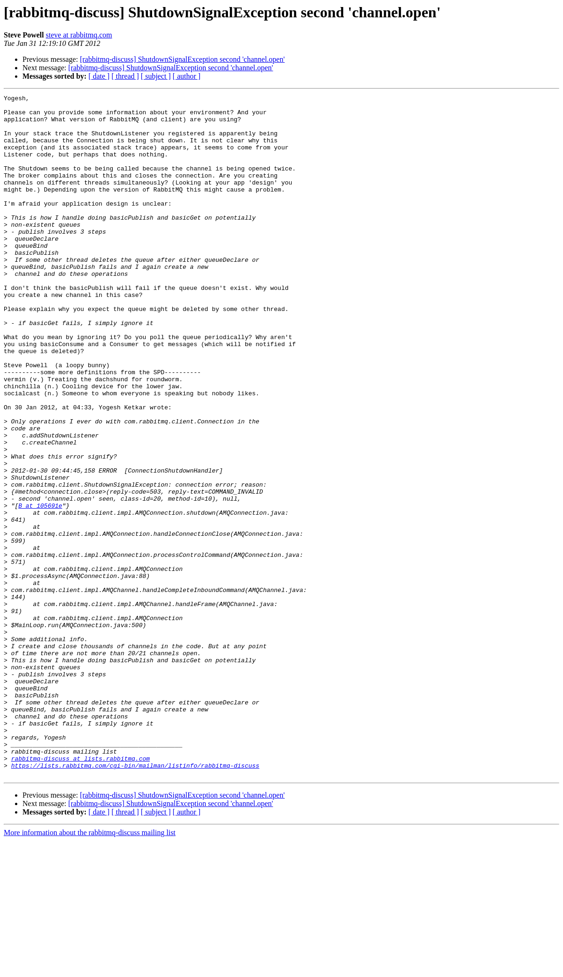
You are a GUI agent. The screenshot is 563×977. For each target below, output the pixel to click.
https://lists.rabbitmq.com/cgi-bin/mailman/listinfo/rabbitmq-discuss (135, 900)
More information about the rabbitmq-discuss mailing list (89, 969)
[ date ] (99, 76)
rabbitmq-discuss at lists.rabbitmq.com (80, 892)
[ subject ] (156, 76)
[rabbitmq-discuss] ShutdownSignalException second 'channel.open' (182, 59)
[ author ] (187, 76)
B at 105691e (40, 588)
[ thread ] (125, 76)
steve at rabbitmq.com (79, 35)
